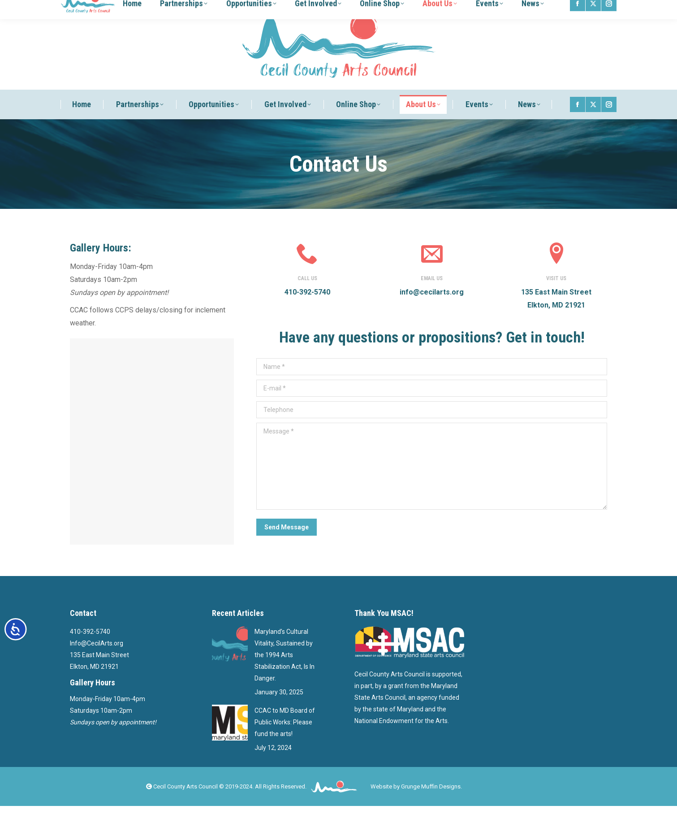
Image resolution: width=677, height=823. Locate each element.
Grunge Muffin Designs (431, 803)
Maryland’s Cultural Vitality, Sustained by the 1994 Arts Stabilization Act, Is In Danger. (284, 672)
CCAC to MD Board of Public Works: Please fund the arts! (284, 739)
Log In (469, 8)
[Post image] (230, 661)
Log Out (491, 8)
